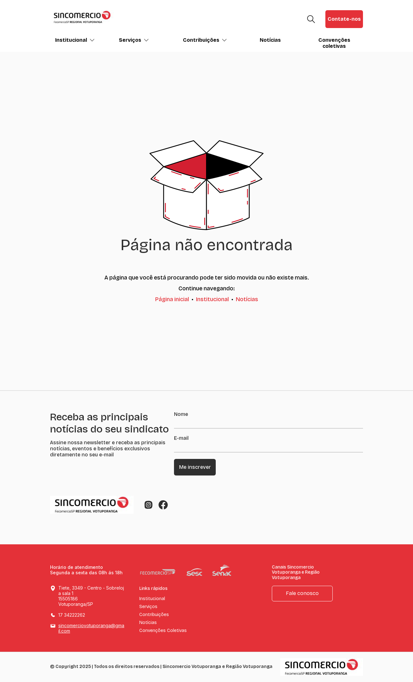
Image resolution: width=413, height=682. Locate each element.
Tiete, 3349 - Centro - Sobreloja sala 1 (91, 596)
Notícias (270, 40)
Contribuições (205, 40)
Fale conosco (302, 593)
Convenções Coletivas (163, 630)
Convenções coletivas (334, 43)
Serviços (134, 40)
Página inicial (172, 299)
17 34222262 (71, 615)
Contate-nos (344, 19)
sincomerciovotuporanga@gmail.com (91, 628)
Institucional (75, 40)
